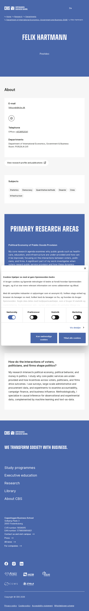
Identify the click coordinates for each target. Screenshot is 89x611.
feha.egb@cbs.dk (16, 107)
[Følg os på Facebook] (6, 564)
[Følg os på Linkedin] (21, 564)
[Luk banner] (85, 268)
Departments (31, 16)
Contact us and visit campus (17, 534)
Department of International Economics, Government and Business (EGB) (37, 20)
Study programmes (19, 467)
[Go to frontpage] (16, 8)
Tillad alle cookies (72, 338)
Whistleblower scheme (64, 606)
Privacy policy (10, 606)
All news (8, 542)
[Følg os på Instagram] (14, 564)
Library (10, 491)
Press (7, 538)
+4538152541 (22, 131)
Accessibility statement (42, 606)
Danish (68, 8)
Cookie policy (24, 606)
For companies (11, 546)
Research (18, 16)
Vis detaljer (75, 327)
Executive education (20, 475)
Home (8, 16)
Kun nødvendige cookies (44, 338)
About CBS (13, 498)
